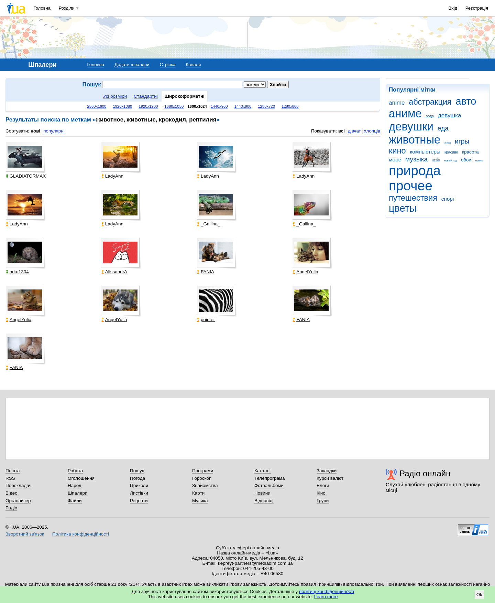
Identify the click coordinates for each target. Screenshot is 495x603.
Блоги (323, 485)
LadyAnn (112, 176)
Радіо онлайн (425, 473)
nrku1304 (17, 271)
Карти (198, 493)
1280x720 (266, 106)
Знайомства (205, 485)
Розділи (67, 8)
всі (341, 131)
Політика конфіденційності (80, 534)
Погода (137, 478)
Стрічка (167, 64)
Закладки (327, 470)
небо (436, 160)
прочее (410, 185)
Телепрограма (269, 478)
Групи (323, 500)
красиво (451, 152)
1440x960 (219, 106)
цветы (403, 208)
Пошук (137, 470)
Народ (74, 485)
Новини (262, 493)
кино (397, 150)
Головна (42, 8)
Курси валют (330, 478)
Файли (75, 500)
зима (447, 142)
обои (466, 159)
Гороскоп (201, 478)
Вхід (453, 8)
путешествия (413, 197)
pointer (206, 319)
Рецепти (139, 500)
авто (466, 101)
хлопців (372, 131)
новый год (450, 160)
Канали (193, 64)
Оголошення (81, 478)
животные (414, 139)
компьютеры (425, 152)
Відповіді (264, 500)
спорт (448, 199)
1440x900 (243, 106)
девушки (411, 126)
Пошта (13, 470)
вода (430, 116)
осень (479, 160)
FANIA (205, 271)
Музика (200, 500)
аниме (405, 113)
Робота (75, 470)
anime (397, 102)
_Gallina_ (208, 223)
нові (35, 131)
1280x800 (290, 106)
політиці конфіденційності (326, 591)
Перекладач (18, 485)
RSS (10, 478)
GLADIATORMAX (26, 176)
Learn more (326, 596)
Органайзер (18, 500)
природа (415, 170)
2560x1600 (96, 106)
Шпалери (77, 493)
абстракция (430, 101)
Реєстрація (476, 8)
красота (470, 152)
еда (443, 128)
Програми (202, 470)
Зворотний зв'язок (25, 534)
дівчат (354, 131)
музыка (416, 159)
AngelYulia (305, 271)
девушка (449, 115)
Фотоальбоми (269, 485)
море (395, 159)
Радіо (11, 507)
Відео (12, 493)
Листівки (139, 493)
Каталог (262, 470)
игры (462, 141)
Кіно (321, 493)
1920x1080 (122, 106)
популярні (53, 131)
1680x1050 (174, 106)
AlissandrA (114, 271)
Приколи (139, 485)
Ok (479, 594)
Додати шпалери (131, 64)
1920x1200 (148, 106)
